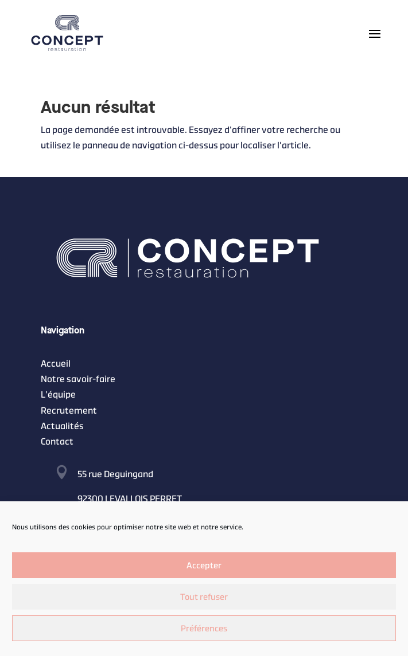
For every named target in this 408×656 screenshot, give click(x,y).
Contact (57, 441)
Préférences (204, 628)
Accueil (56, 364)
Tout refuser (204, 596)
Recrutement (69, 410)
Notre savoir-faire (78, 379)
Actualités (62, 426)
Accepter (204, 565)
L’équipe (58, 394)
